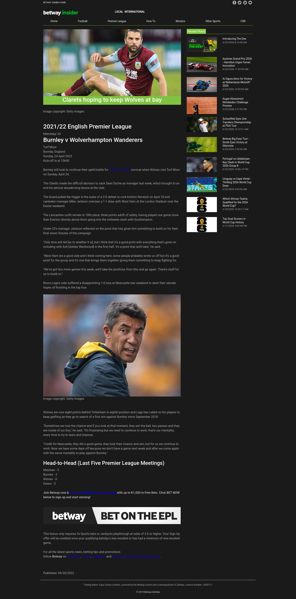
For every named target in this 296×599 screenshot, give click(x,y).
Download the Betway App (142, 556)
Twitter (86, 556)
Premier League (117, 21)
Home (54, 21)
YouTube (118, 556)
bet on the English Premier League (93, 492)
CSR (242, 21)
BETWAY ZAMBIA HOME (54, 2)
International (135, 11)
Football (82, 21)
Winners (180, 21)
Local (119, 11)
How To (150, 21)
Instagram (99, 556)
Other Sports (212, 21)
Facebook (73, 556)
